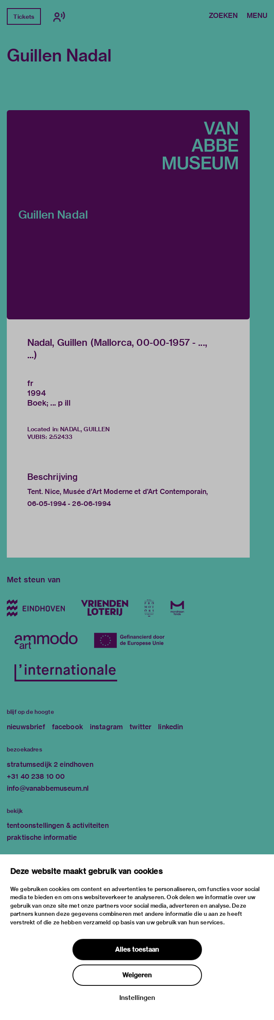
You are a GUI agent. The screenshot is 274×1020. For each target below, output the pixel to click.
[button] (128, 214)
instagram (106, 726)
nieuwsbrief (26, 726)
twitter (140, 726)
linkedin (170, 726)
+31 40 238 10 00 (36, 776)
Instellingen (137, 998)
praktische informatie (42, 837)
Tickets (23, 16)
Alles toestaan (137, 949)
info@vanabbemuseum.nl (48, 788)
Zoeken (223, 16)
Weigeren (137, 975)
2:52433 (61, 437)
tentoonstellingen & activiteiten (58, 825)
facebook (67, 726)
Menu (257, 16)
